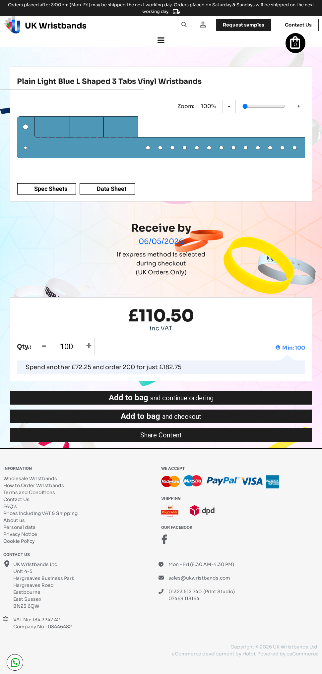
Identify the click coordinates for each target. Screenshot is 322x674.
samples (243, 25)
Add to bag (161, 397)
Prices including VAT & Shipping (40, 513)
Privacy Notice (20, 534)
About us (14, 520)
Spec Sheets (50, 188)
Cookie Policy (19, 541)
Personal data (19, 527)
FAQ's (10, 506)
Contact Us (16, 499)
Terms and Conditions (29, 492)
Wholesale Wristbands (30, 478)
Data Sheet (111, 188)
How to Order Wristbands (33, 485)
